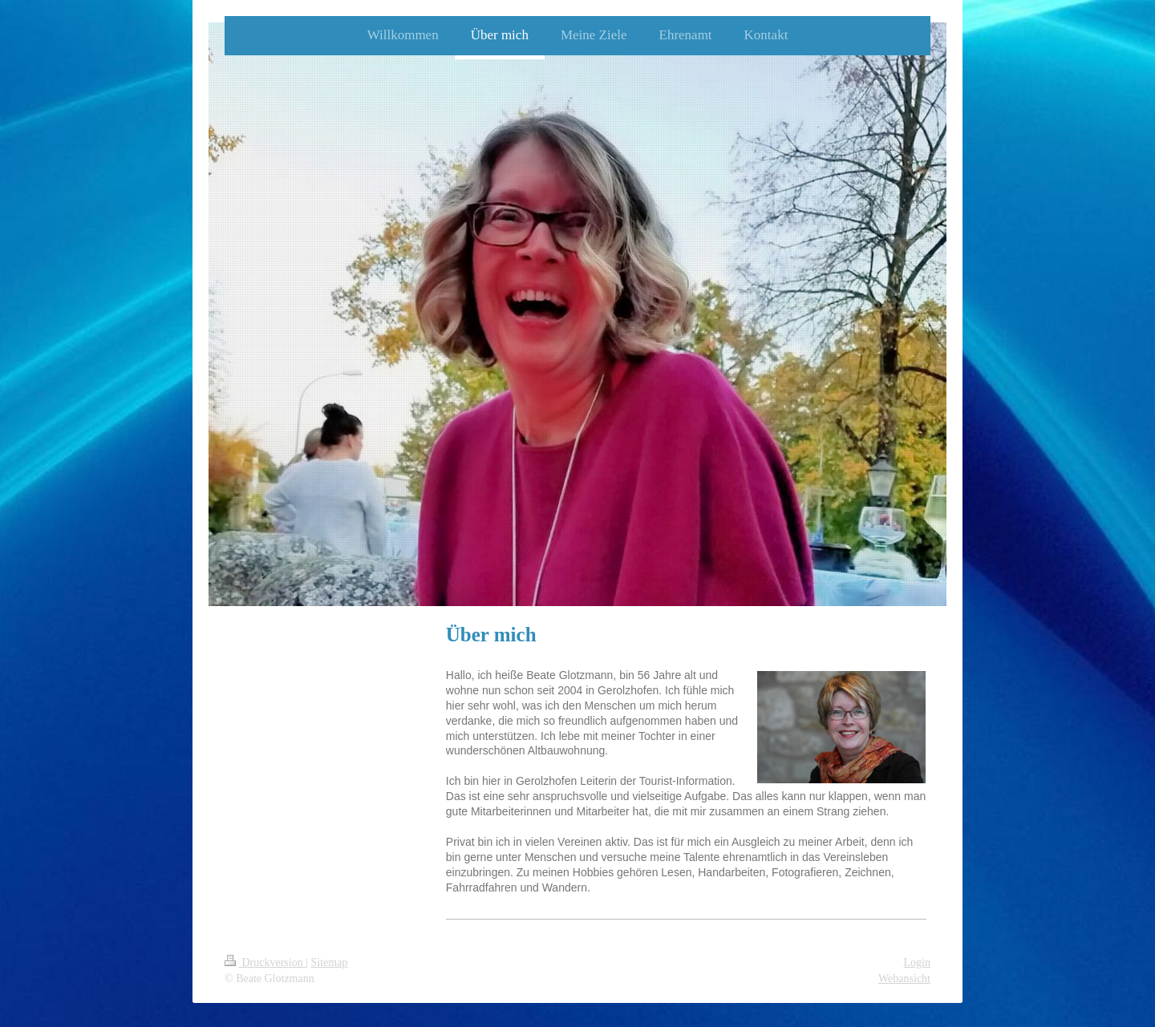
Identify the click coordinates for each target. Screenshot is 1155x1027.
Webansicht (904, 978)
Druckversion (265, 962)
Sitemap (329, 962)
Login (917, 962)
